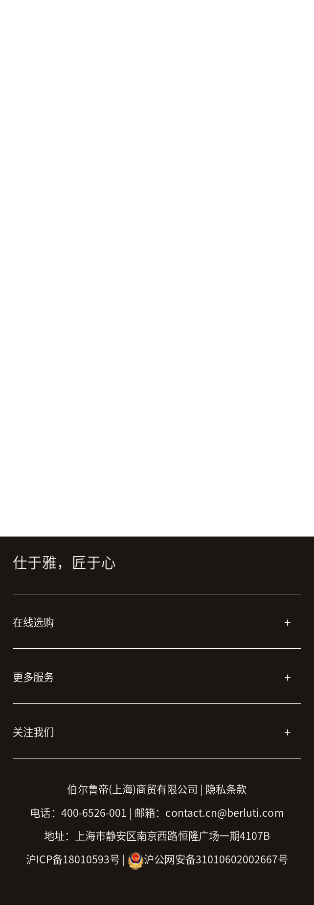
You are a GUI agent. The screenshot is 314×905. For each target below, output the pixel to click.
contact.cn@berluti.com (224, 812)
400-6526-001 (94, 812)
